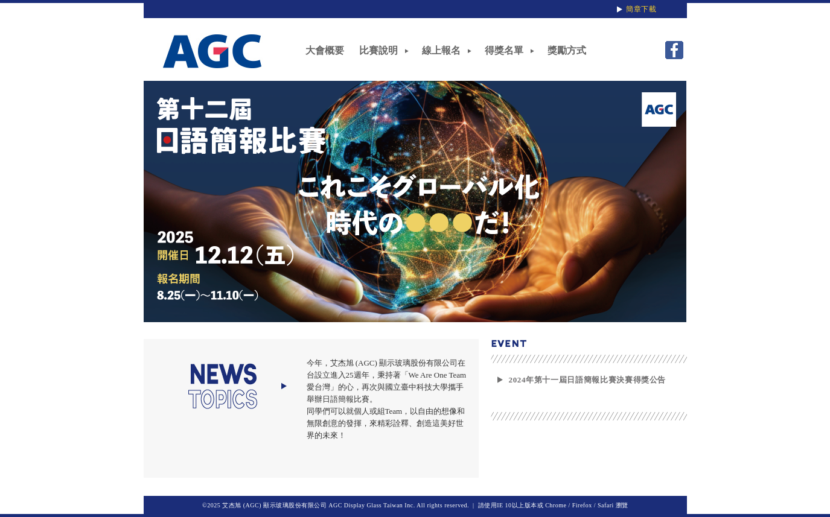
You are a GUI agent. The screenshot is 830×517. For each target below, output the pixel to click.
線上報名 (441, 50)
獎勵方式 (566, 50)
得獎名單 (504, 50)
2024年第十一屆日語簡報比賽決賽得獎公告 (587, 379)
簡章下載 (641, 9)
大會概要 (324, 50)
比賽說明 (378, 50)
